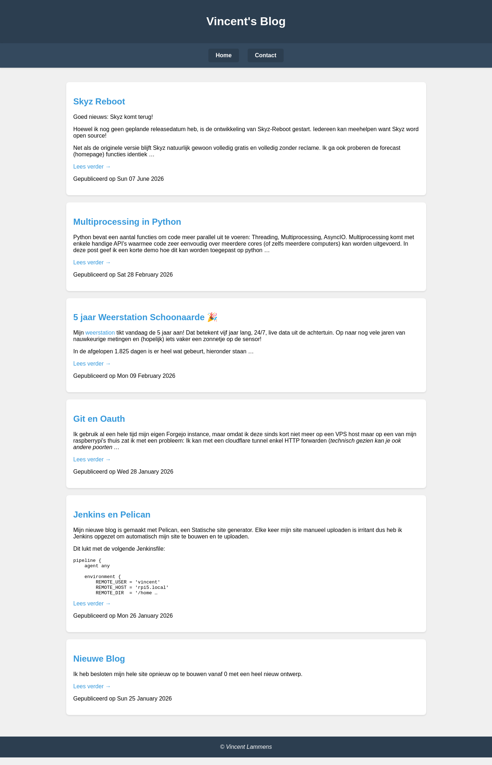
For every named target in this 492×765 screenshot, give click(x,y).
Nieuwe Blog (99, 666)
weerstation (100, 333)
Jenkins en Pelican (112, 514)
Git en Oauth (99, 419)
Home (223, 55)
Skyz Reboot (99, 101)
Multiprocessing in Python (127, 222)
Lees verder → (92, 167)
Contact (265, 55)
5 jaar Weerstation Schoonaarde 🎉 (145, 317)
